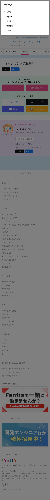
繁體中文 (9, 26)
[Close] (46, 4)
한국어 (8, 31)
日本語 (8, 12)
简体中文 (9, 21)
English (9, 17)
